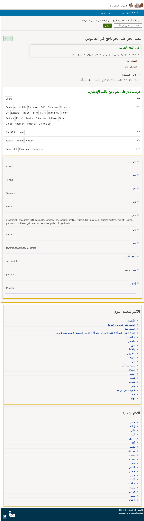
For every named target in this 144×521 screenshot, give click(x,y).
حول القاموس (106, 13)
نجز (133, 202)
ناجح (133, 256)
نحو (133, 161)
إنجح (133, 283)
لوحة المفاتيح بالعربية (128, 13)
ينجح (133, 270)
